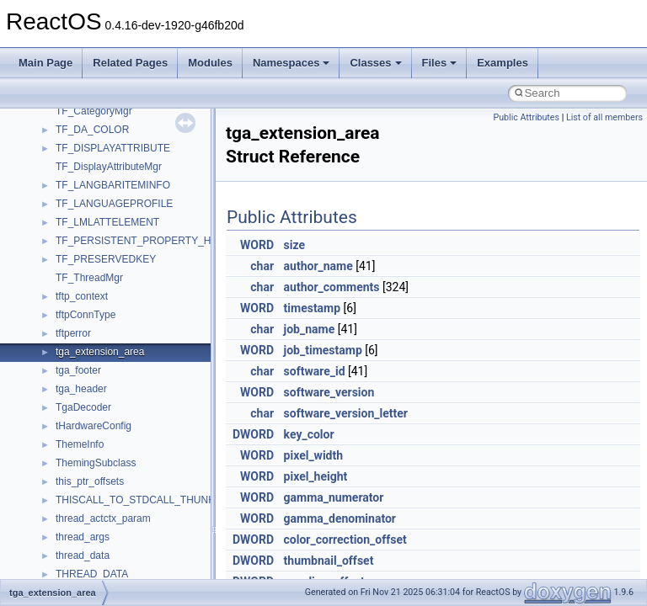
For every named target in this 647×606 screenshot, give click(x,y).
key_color (309, 434)
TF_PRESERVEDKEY (106, 259)
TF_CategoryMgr (94, 111)
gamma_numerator (334, 497)
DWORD (253, 434)
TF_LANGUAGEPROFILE (114, 204)
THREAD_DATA (92, 574)
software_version (329, 392)
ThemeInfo (80, 444)
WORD (257, 245)
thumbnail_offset (329, 560)
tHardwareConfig (93, 426)
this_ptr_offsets (90, 481)
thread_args (83, 537)
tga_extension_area (100, 352)
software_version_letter (346, 413)
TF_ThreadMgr (89, 278)
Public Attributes (526, 117)
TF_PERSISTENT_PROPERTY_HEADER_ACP (164, 241)
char (262, 266)
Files (439, 62)
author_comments (332, 287)
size (294, 245)
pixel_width (314, 455)
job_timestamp (323, 350)
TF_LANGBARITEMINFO (113, 185)
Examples (502, 62)
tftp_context (82, 296)
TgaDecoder (83, 407)
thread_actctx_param (103, 518)
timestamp (312, 308)
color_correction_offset (345, 539)
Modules (210, 62)
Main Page (45, 62)
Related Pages (130, 62)
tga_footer (78, 370)
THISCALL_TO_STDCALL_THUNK (135, 500)
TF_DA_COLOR (92, 130)
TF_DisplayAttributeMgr (109, 167)
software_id (314, 371)
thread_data (83, 555)
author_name (318, 266)
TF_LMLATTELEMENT (107, 222)
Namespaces (291, 62)
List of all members (604, 117)
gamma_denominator (340, 518)
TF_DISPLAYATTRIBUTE (113, 148)
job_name (309, 329)
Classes (375, 62)
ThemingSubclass (96, 463)
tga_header (81, 389)
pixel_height (316, 476)
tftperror (73, 333)
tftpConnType (85, 315)
